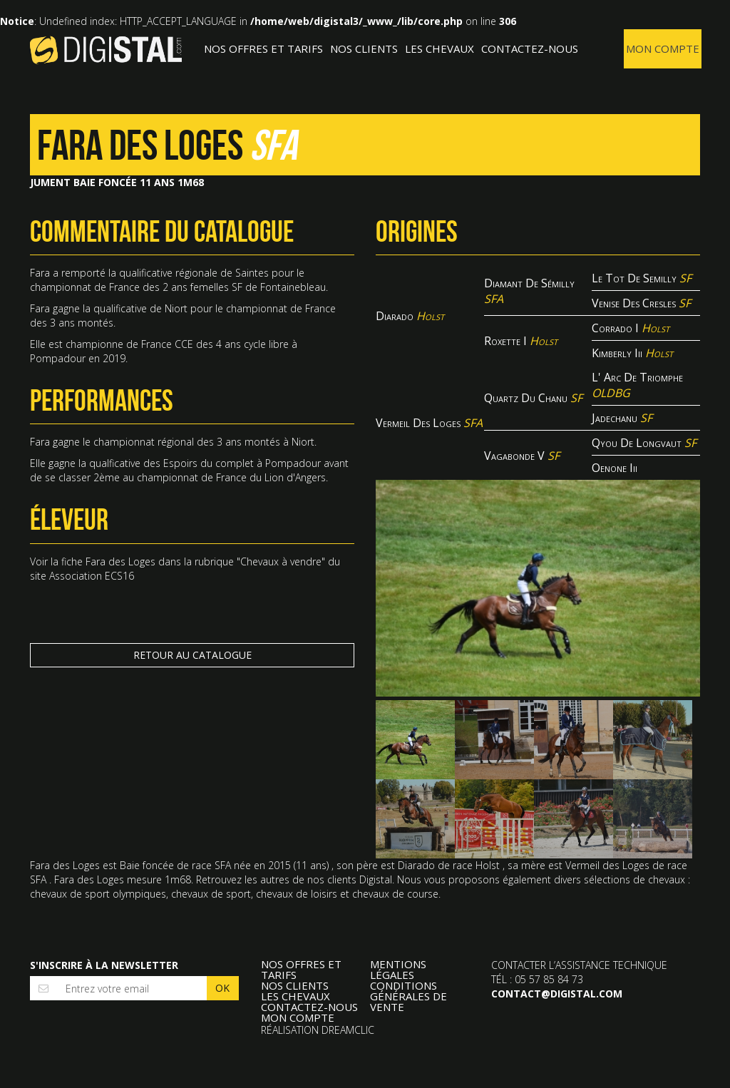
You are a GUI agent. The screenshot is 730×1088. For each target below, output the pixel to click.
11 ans (311, 865)
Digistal (106, 50)
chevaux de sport (211, 893)
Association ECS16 (91, 576)
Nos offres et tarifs (263, 48)
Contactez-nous (529, 48)
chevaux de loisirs (296, 893)
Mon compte (662, 48)
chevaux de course (395, 893)
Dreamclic (348, 1030)
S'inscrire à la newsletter (104, 965)
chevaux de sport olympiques (98, 893)
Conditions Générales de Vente (408, 996)
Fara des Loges (120, 561)
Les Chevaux (439, 48)
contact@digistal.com (556, 993)
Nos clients (364, 48)
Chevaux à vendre (281, 561)
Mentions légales (398, 969)
